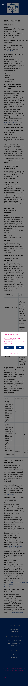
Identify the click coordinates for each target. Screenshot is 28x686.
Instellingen (9, 347)
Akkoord (20, 347)
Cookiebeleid (14, 353)
